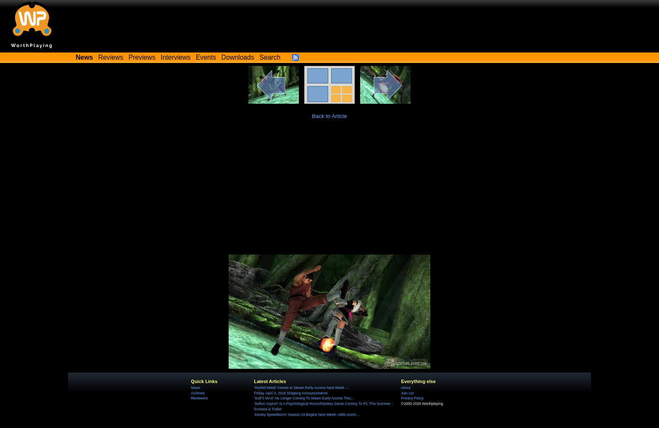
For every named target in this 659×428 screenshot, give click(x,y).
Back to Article (329, 116)
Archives (198, 393)
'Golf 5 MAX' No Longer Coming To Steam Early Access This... (303, 398)
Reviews (111, 57)
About (405, 388)
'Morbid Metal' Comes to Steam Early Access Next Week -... (301, 388)
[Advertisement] (329, 191)
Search (269, 57)
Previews (142, 57)
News (195, 388)
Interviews (175, 57)
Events (206, 57)
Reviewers (199, 398)
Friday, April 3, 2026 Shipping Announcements (290, 393)
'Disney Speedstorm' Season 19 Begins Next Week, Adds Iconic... (306, 414)
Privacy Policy (412, 398)
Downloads (237, 57)
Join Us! (407, 393)
